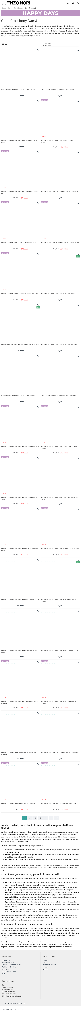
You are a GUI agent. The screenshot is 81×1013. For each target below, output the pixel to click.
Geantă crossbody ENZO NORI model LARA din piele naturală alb (59, 650)
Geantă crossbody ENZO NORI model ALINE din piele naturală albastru (59, 447)
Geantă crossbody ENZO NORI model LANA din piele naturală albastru (59, 600)
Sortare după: (47, 43)
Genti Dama (18, 8)
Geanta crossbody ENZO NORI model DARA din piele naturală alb (60, 548)
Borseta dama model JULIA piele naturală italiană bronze (18, 89)
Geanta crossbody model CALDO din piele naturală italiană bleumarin (18, 753)
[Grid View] (3, 44)
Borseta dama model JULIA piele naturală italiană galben (17, 395)
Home (4, 8)
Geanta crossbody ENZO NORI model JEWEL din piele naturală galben (19, 141)
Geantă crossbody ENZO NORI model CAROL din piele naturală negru (19, 549)
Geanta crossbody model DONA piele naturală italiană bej (18, 803)
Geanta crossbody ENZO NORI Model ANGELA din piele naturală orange (59, 498)
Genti (10, 8)
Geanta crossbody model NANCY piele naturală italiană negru (19, 293)
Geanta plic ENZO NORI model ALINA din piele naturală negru (59, 344)
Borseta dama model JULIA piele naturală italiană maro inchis (59, 395)
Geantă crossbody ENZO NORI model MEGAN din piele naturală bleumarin (20, 702)
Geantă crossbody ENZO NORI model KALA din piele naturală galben (59, 141)
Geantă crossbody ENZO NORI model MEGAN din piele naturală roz (20, 192)
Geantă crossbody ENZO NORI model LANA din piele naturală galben (19, 651)
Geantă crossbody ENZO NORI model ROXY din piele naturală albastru (59, 702)
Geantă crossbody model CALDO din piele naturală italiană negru (60, 752)
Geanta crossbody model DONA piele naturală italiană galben (59, 803)
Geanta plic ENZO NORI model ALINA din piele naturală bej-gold (19, 344)
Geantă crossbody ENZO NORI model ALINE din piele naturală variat (19, 498)
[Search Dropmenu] (73, 3)
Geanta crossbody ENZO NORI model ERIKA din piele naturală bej (20, 599)
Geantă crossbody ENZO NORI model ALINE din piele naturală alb (20, 446)
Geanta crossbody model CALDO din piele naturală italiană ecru (59, 191)
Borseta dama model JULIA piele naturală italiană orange (57, 89)
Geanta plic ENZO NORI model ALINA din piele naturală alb (58, 293)
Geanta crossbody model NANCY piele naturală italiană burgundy (60, 242)
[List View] (6, 44)
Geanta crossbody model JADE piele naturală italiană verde (18, 242)
